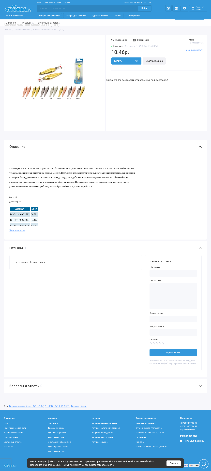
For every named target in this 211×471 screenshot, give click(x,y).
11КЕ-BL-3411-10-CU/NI (57, 406)
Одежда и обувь (100, 15)
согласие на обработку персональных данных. (173, 363)
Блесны (75, 406)
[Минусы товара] (173, 332)
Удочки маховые (56, 437)
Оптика (117, 15)
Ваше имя (155, 267)
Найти (144, 8)
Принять (174, 463)
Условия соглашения (14, 432)
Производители (11, 437)
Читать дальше (17, 230)
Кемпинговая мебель (146, 423)
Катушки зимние (99, 442)
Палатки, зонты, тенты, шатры (150, 432)
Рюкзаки (140, 442)
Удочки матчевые (56, 451)
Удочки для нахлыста (58, 446)
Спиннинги (53, 423)
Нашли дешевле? (193, 50)
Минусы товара (157, 326)
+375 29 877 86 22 (188, 426)
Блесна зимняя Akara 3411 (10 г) (26, 406)
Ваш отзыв (156, 280)
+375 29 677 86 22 (137, 2)
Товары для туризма (76, 15)
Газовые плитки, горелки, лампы (151, 446)
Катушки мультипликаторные (106, 428)
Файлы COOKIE (52, 465)
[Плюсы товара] (173, 319)
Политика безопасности (15, 428)
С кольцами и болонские (59, 442)
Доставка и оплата (53, 2)
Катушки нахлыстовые (102, 437)
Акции (67, 2)
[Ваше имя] (173, 273)
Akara (191, 40)
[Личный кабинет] (168, 8)
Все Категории (14, 15)
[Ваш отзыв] (173, 296)
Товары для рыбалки (49, 15)
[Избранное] (184, 8)
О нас (39, 2)
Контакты (8, 446)
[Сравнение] (176, 8)
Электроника (133, 15)
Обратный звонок (187, 430)
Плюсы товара (157, 313)
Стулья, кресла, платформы (149, 428)
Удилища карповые (57, 432)
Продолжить (173, 352)
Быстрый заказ (154, 61)
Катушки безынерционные (104, 423)
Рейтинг (154, 339)
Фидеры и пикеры (56, 428)
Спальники (141, 437)
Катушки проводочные (102, 432)
